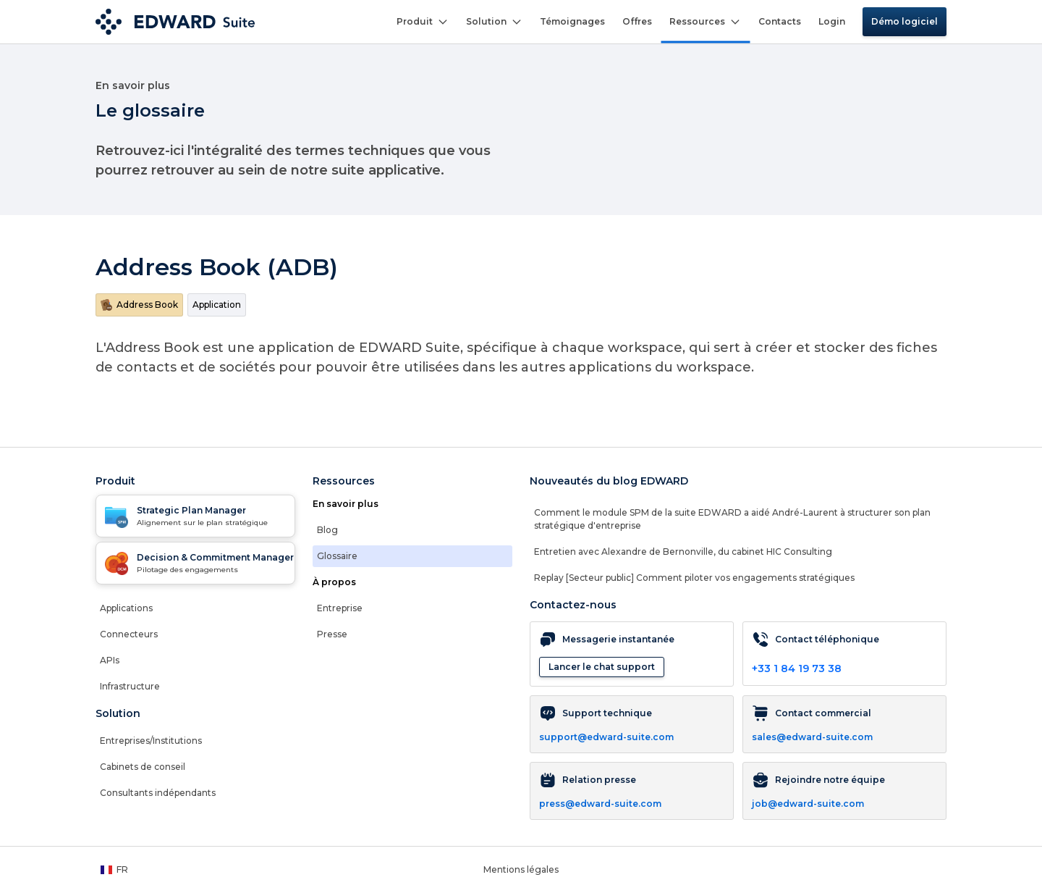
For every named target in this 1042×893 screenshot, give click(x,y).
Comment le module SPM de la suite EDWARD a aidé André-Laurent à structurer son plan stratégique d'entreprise (732, 519)
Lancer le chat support (601, 666)
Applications (126, 608)
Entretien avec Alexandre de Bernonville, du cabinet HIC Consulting (683, 551)
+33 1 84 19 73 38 (797, 668)
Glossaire (337, 555)
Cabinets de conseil (142, 766)
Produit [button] (423, 22)
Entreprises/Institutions (151, 740)
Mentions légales (521, 869)
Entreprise (340, 608)
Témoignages (572, 21)
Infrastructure (130, 686)
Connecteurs (129, 634)
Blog (327, 529)
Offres (637, 21)
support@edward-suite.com (606, 736)
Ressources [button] (705, 22)
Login (831, 21)
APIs (109, 660)
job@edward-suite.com (808, 803)
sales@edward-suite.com (812, 736)
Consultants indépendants (158, 792)
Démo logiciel (904, 21)
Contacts (779, 21)
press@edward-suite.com (600, 803)
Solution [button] (494, 22)
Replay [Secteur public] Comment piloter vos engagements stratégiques (694, 577)
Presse (332, 634)
